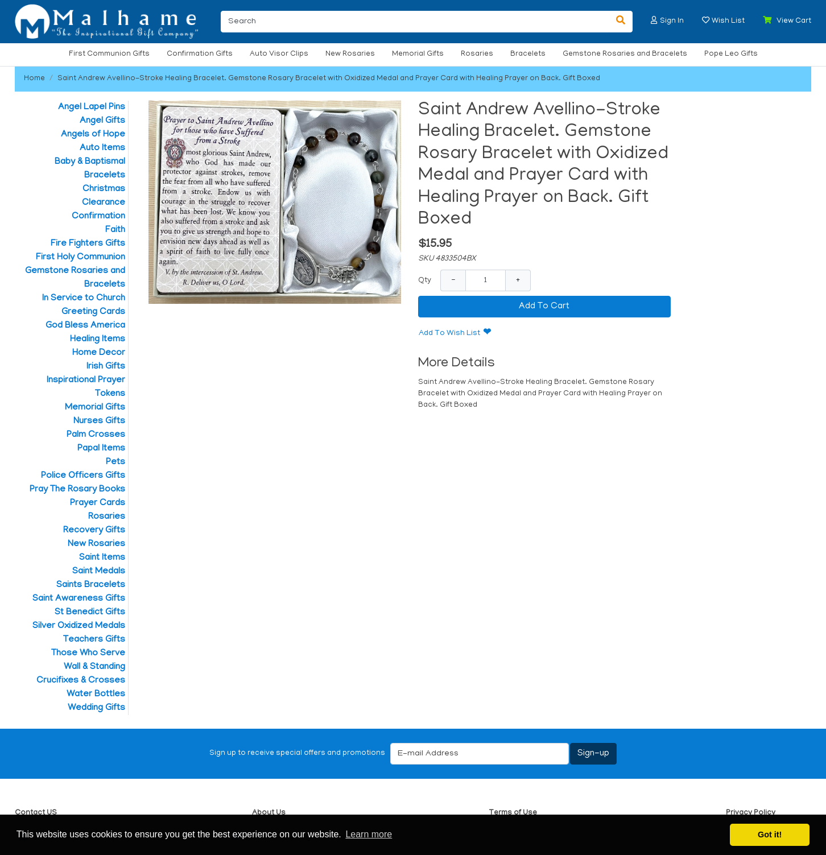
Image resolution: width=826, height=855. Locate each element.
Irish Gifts (105, 367)
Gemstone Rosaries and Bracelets (625, 54)
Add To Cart (544, 306)
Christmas (103, 189)
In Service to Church (83, 299)
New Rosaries (350, 54)
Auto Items (102, 148)
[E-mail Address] (479, 754)
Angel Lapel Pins (91, 107)
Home (34, 79)
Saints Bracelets (90, 585)
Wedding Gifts (96, 708)
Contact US (36, 813)
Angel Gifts (102, 121)
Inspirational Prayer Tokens (86, 387)
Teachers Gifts (94, 640)
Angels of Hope (93, 135)
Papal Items (101, 449)
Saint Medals (98, 572)
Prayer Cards (97, 503)
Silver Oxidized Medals (78, 626)
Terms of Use (513, 813)
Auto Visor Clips (279, 54)
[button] (654, 20)
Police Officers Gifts (83, 476)
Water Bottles (96, 694)
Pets (115, 462)
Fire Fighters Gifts (88, 244)
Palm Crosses (96, 435)
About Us (269, 813)
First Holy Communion (80, 258)
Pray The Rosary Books (77, 490)
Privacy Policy (750, 813)
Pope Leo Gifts (731, 54)
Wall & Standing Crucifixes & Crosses (80, 674)
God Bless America (85, 326)
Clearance (103, 203)
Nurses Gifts (99, 421)
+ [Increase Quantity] (518, 280)
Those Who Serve (88, 654)
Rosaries (477, 54)
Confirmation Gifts (200, 54)
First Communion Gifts (109, 54)
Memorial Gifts (418, 54)
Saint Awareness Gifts (78, 599)
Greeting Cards (93, 312)
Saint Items (102, 558)
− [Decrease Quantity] (453, 280)
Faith (115, 230)
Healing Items (97, 339)
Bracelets (528, 54)
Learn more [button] (368, 834)
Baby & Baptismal (90, 162)
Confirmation (98, 217)
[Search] (415, 21)
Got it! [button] (770, 834)
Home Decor (98, 353)
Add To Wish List (449, 333)
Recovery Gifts (94, 531)
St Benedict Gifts (90, 613)
